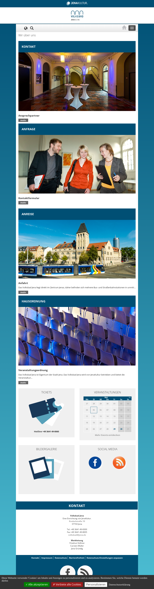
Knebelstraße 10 (77, 521)
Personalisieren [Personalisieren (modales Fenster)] (95, 584)
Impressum (46, 557)
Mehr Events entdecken (107, 435)
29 (114, 429)
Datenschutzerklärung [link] (119, 584)
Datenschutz (61, 557)
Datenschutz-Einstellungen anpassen (105, 557)
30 (121, 429)
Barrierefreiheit (76, 557)
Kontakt (35, 557)
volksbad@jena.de (77, 535)
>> (130, 397)
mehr (23, 120)
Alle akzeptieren (37, 584)
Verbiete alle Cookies (67, 584)
